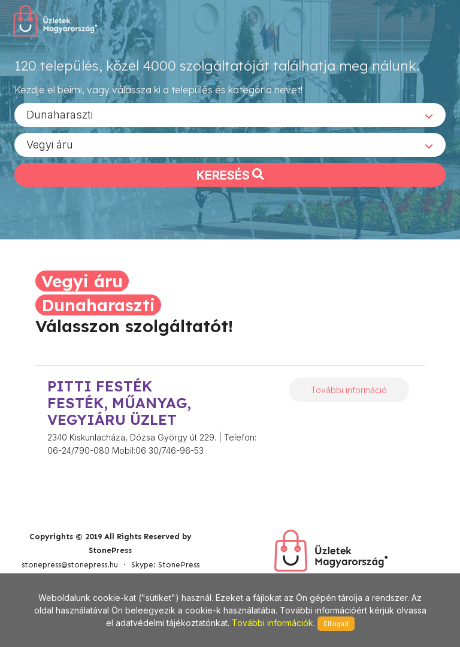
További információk (272, 623)
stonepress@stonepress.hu (70, 564)
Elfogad (336, 623)
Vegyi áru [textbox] (49, 144)
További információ (349, 390)
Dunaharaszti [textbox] (59, 114)
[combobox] (230, 114)
